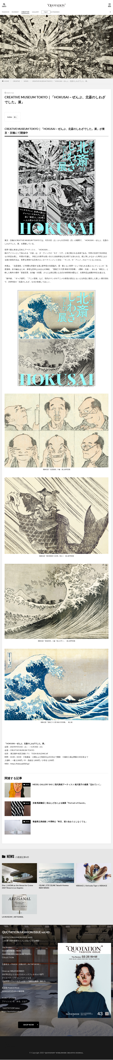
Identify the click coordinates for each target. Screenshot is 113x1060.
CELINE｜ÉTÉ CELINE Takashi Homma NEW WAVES (56, 886)
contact (8, 1044)
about (7, 1043)
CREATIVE (27, 12)
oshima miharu (10, 1046)
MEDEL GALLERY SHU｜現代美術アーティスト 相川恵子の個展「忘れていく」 (69, 784)
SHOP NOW (28, 1025)
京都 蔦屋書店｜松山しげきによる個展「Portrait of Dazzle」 (61, 803)
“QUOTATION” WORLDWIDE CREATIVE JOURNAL (64, 1053)
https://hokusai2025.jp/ (20, 764)
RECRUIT (8, 1048)
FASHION (6, 12)
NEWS (26, 81)
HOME (6, 81)
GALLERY (39, 12)
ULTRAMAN (60, 12)
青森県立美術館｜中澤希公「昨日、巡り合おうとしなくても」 (62, 821)
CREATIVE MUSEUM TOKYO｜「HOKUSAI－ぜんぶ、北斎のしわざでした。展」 (60, 81)
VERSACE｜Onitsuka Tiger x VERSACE (92, 885)
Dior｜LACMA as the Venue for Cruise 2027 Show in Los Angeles (18, 886)
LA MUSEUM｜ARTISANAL (13, 917)
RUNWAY (17, 12)
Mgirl (50, 12)
